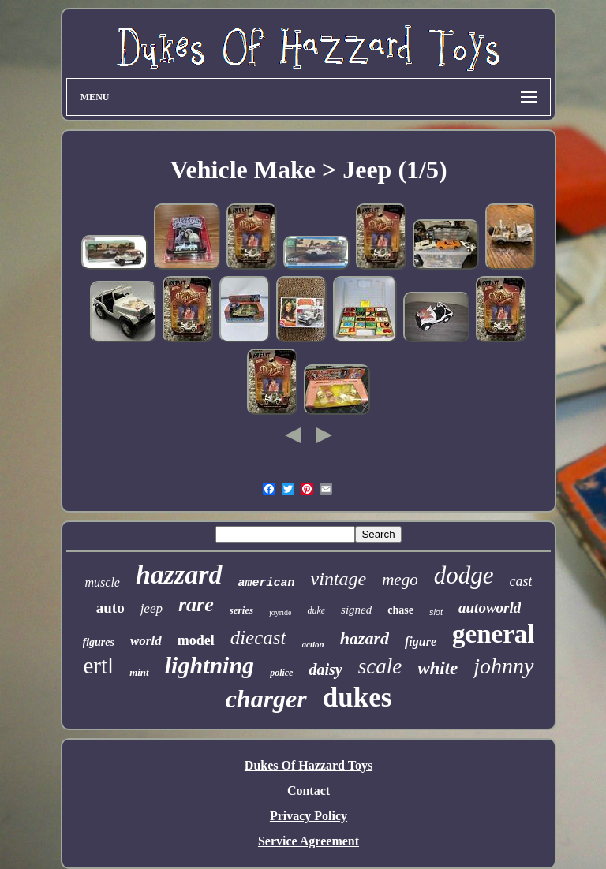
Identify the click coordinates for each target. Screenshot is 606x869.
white (437, 668)
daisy (325, 669)
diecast (258, 637)
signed (356, 609)
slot (436, 612)
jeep (151, 608)
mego (400, 579)
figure (420, 641)
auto (110, 607)
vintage (339, 579)
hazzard (179, 574)
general (493, 634)
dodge (464, 575)
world (146, 640)
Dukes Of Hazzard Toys (308, 765)
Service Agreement (308, 841)
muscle (102, 582)
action (313, 644)
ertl (98, 665)
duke (316, 610)
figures (98, 642)
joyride (280, 612)
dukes (357, 697)
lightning (209, 665)
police (281, 672)
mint (139, 672)
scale (380, 666)
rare (196, 604)
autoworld (489, 607)
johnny (503, 666)
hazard (364, 638)
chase (400, 610)
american (266, 583)
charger (266, 698)
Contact (308, 790)
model (196, 640)
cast (520, 581)
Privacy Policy (308, 815)
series (241, 610)
